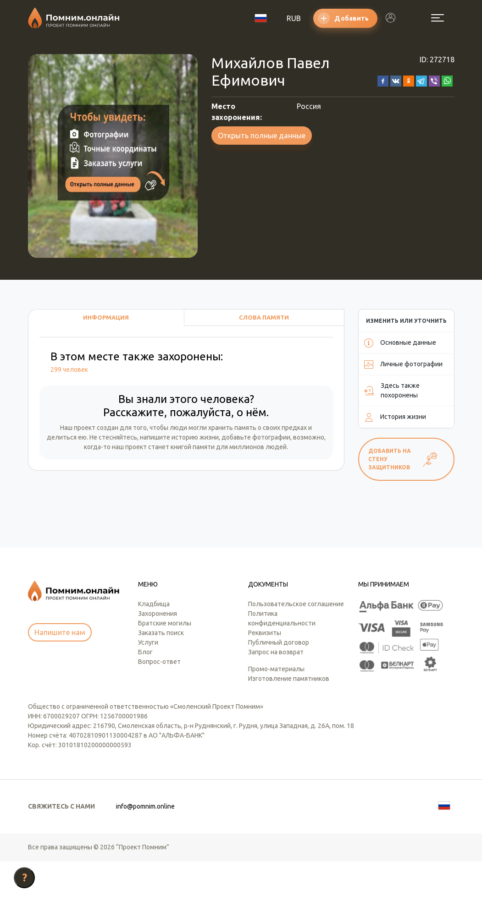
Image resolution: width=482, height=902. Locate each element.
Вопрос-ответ (159, 702)
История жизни (395, 417)
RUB (294, 18)
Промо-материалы (276, 709)
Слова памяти (264, 317)
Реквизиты (264, 673)
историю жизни (195, 437)
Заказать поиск (161, 673)
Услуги (148, 683)
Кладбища (154, 644)
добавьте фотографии (256, 437)
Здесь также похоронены (392, 390)
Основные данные (400, 343)
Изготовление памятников (288, 719)
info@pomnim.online (145, 847)
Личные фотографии (403, 364)
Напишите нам (59, 673)
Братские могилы (164, 664)
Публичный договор (278, 683)
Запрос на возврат (276, 692)
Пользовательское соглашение (296, 644)
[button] (382, 80)
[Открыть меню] (437, 18)
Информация (106, 317)
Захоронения (157, 654)
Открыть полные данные (261, 135)
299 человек (69, 369)
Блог (145, 692)
